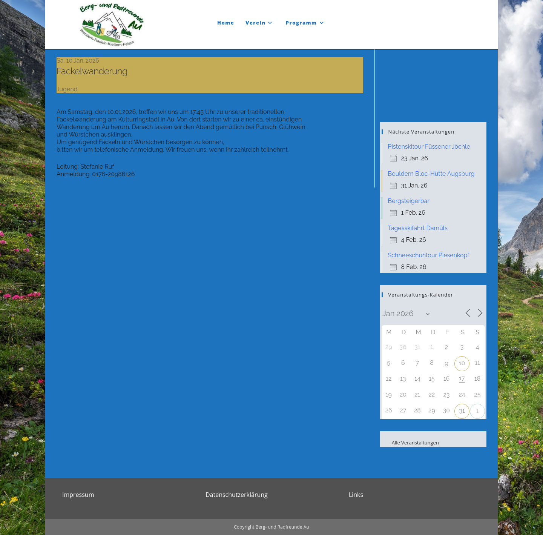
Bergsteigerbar (408, 200)
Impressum (78, 494)
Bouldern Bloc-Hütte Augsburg (431, 173)
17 (462, 378)
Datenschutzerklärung (237, 494)
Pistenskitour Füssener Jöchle (429, 146)
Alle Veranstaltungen (410, 442)
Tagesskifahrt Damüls (418, 228)
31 (462, 410)
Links (356, 494)
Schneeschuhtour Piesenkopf (428, 255)
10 (462, 363)
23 (446, 394)
